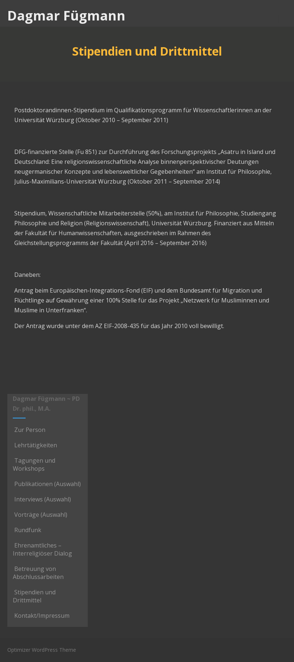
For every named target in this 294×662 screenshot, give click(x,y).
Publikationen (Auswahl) (47, 484)
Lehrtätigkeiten (35, 445)
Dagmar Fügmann (66, 16)
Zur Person (29, 430)
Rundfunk (27, 530)
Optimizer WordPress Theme (41, 649)
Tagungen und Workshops (34, 464)
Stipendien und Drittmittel (34, 596)
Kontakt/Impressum (41, 616)
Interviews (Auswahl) (42, 499)
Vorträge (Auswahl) (40, 515)
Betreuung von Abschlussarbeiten (38, 573)
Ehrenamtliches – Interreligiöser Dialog (42, 549)
